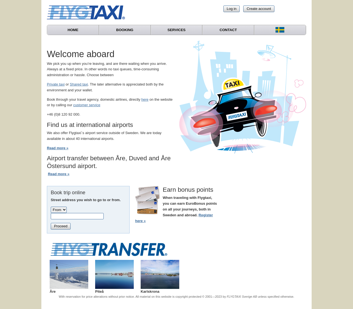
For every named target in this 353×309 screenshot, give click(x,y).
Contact (228, 30)
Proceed (60, 226)
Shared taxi (79, 84)
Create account (259, 9)
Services (176, 30)
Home (73, 30)
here (144, 99)
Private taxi (56, 84)
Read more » (57, 148)
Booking (124, 30)
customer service (86, 105)
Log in (231, 9)
